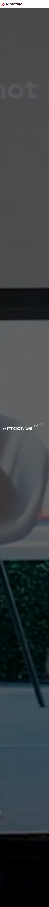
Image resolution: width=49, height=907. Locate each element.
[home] (11, 4)
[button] (45, 4)
